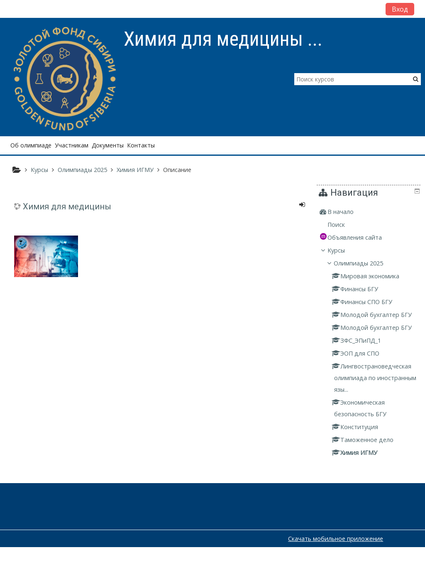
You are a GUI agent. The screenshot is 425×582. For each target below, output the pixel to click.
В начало (347, 212)
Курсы (342, 250)
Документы (108, 145)
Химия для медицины (67, 206)
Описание (177, 170)
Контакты (141, 145)
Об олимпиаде (30, 145)
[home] (65, 79)
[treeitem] (370, 212)
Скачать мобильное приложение (335, 573)
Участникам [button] (71, 145)
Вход (400, 9)
